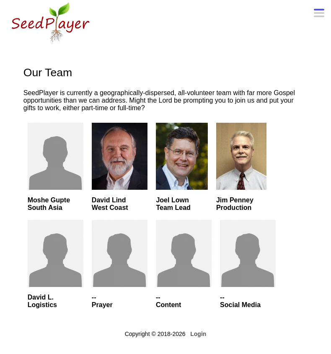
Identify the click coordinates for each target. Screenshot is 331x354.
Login (198, 334)
